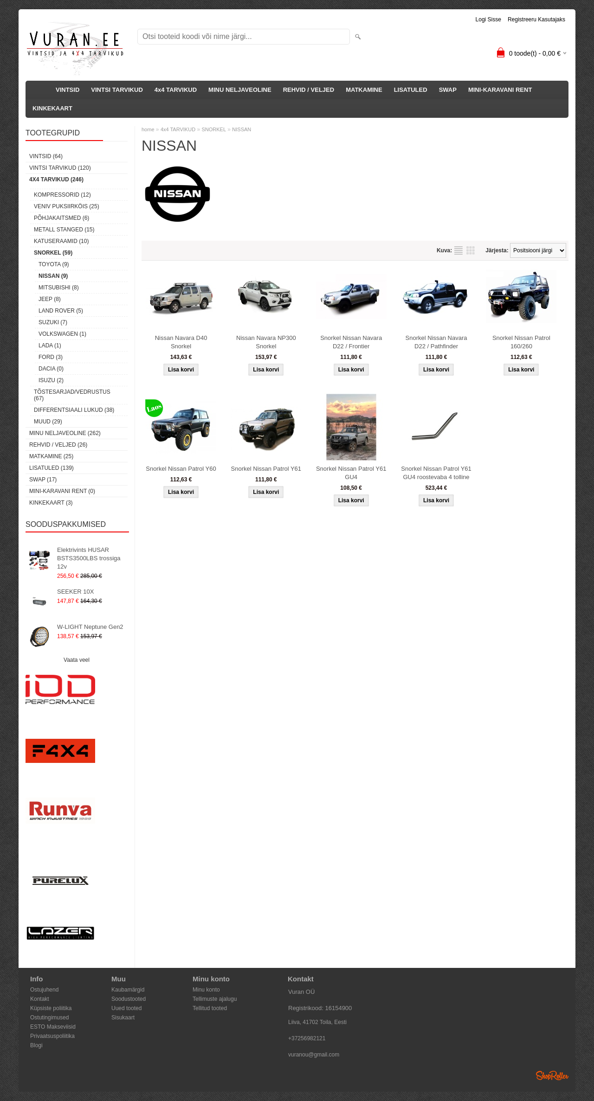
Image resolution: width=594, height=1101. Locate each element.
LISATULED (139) (51, 468)
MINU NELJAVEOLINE (239, 89)
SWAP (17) (43, 479)
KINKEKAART (52, 108)
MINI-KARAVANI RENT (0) (62, 491)
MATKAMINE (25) (51, 456)
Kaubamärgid (127, 989)
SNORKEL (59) (53, 253)
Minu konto (206, 989)
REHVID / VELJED (309, 89)
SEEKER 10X (75, 591)
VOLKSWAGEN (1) (62, 334)
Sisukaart (123, 1017)
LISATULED (410, 89)
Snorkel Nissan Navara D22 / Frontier (351, 342)
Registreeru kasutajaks (536, 19)
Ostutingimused (49, 1017)
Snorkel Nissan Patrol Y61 (266, 468)
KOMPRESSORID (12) (62, 195)
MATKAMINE (364, 89)
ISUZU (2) (51, 380)
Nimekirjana (458, 250)
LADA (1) (50, 345)
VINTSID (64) (46, 156)
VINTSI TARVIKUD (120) (60, 168)
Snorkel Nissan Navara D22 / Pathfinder (436, 342)
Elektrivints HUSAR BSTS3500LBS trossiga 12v (89, 558)
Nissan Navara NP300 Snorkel (266, 342)
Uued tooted (126, 1008)
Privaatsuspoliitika (52, 1036)
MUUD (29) (48, 421)
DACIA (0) (51, 368)
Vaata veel (77, 660)
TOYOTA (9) (54, 264)
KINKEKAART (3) (51, 502)
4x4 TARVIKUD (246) (56, 179)
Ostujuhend (44, 989)
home (148, 129)
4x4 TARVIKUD (176, 89)
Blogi (36, 1045)
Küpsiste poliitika (50, 1008)
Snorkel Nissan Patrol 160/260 (521, 342)
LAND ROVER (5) (61, 310)
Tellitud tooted (210, 1008)
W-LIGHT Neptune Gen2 (90, 626)
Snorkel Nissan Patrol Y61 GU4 (351, 472)
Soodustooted (128, 999)
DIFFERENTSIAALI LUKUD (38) (74, 410)
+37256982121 (306, 1038)
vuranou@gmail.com (313, 1054)
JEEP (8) (50, 299)
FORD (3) (51, 357)
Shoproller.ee (552, 1075)
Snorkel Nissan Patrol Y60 (181, 468)
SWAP (448, 89)
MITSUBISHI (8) (59, 287)
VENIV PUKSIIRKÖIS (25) (66, 206)
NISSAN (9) (53, 276)
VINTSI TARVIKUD (116, 89)
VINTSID (67, 89)
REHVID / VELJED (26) (58, 445)
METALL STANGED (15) (64, 229)
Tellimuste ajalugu (215, 999)
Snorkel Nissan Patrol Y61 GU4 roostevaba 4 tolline (436, 472)
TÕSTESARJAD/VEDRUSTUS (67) (72, 395)
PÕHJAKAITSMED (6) (61, 218)
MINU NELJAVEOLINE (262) (65, 433)
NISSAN (241, 129)
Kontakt (39, 999)
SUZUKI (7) (53, 322)
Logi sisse (488, 19)
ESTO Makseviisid (53, 1027)
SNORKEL (213, 129)
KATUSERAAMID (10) (61, 241)
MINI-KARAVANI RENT (500, 89)
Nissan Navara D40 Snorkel (181, 342)
